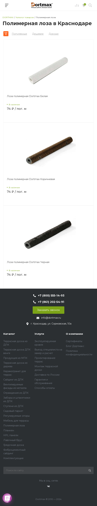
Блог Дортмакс (75, 346)
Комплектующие (13, 458)
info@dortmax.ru (51, 317)
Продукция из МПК (15, 358)
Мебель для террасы (16, 420)
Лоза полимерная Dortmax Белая (27, 96)
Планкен (8, 430)
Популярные (19, 33)
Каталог (9, 333)
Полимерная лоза (14, 425)
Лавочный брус (12, 440)
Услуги (39, 333)
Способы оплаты (45, 388)
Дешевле (38, 33)
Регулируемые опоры (16, 415)
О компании (74, 333)
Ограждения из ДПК (15, 392)
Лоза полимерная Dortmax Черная (28, 262)
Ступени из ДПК (13, 406)
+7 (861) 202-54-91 (51, 302)
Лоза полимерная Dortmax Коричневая (31, 179)
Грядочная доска (13, 445)
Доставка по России (47, 374)
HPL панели (10, 435)
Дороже (54, 33)
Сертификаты (74, 341)
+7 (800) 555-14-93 (51, 295)
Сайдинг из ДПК (13, 379)
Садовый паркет (13, 410)
